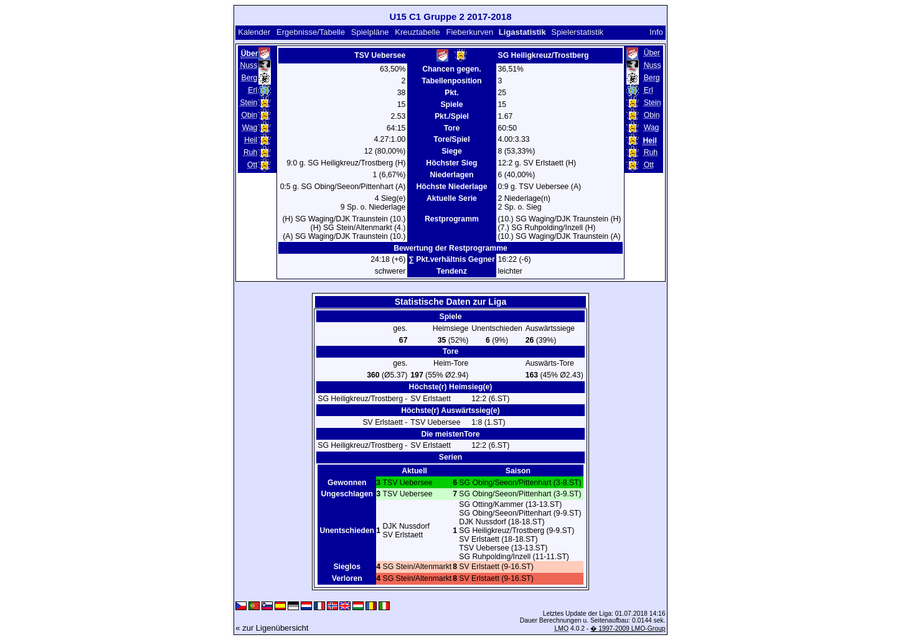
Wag (250, 127)
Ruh (250, 152)
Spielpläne (370, 32)
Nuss (248, 65)
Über (652, 53)
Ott (252, 164)
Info (656, 32)
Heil (250, 140)
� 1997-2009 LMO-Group (627, 628)
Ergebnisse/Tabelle (310, 32)
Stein (248, 102)
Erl (252, 90)
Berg (249, 77)
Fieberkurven (469, 32)
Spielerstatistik (577, 32)
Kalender (254, 32)
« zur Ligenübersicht (271, 628)
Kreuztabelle (417, 32)
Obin (249, 115)
